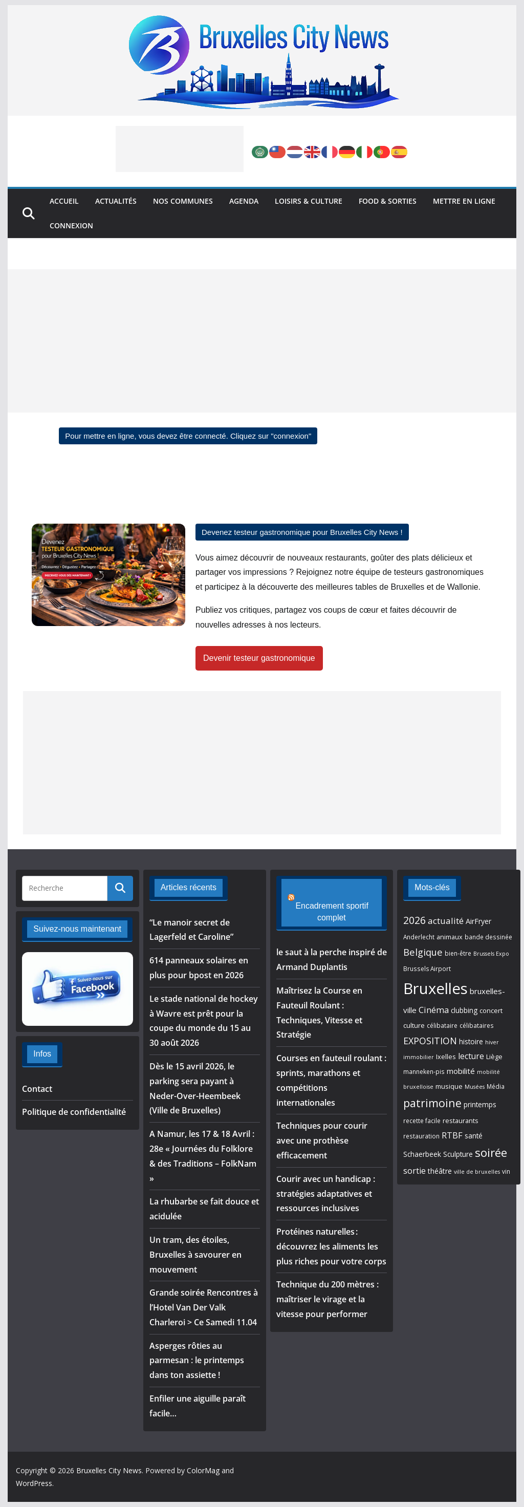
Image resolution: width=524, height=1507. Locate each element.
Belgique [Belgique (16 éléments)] (423, 951)
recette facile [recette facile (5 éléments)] (422, 1120)
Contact (37, 1088)
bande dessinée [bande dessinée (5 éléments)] (488, 937)
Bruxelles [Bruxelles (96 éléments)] (435, 988)
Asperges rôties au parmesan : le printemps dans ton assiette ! (196, 1360)
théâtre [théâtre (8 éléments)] (440, 1171)
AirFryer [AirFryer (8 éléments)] (478, 921)
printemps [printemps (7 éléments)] (480, 1104)
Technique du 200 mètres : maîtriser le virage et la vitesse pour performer (327, 1287)
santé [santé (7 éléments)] (474, 1135)
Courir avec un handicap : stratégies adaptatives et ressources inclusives (325, 1181)
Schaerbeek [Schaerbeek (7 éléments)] (422, 1154)
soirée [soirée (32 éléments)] (491, 1152)
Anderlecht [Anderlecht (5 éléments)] (418, 937)
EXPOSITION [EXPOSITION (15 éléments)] (430, 1041)
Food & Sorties (388, 201)
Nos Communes (183, 201)
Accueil (64, 201)
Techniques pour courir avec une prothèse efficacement (321, 1129)
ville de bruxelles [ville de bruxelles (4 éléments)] (477, 1171)
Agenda (243, 201)
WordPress (34, 1483)
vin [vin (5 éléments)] (506, 1171)
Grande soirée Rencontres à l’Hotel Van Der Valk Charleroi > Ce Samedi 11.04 (203, 1307)
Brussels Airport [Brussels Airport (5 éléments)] (427, 968)
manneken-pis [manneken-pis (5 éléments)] (424, 1071)
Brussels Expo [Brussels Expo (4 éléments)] (491, 953)
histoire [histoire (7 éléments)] (471, 1041)
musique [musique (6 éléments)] (449, 1086)
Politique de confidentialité (74, 1111)
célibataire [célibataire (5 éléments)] (442, 1025)
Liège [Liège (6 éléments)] (494, 1056)
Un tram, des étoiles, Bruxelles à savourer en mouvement (195, 1254)
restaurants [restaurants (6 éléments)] (460, 1120)
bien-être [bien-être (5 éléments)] (458, 953)
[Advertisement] (180, 149)
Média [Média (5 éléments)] (496, 1086)
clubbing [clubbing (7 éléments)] (464, 1010)
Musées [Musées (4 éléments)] (475, 1086)
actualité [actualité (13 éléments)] (446, 921)
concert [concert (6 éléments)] (491, 1010)
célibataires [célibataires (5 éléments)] (477, 1025)
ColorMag (203, 1470)
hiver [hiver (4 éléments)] (492, 1042)
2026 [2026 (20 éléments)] (414, 920)
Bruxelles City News (109, 1470)
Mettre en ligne (464, 201)
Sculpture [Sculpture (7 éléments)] (458, 1154)
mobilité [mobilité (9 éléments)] (461, 1071)
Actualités (116, 201)
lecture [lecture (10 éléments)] (471, 1056)
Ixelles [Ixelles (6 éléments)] (446, 1056)
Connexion (71, 225)
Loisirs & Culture (308, 201)
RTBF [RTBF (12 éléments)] (452, 1135)
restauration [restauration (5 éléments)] (421, 1136)
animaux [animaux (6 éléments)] (449, 936)
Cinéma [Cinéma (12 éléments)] (434, 1010)
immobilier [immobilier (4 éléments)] (418, 1057)
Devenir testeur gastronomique (259, 658)
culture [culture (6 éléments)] (414, 1025)
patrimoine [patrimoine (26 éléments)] (432, 1102)
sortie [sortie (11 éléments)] (414, 1170)
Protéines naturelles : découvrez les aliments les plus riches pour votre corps (331, 1235)
